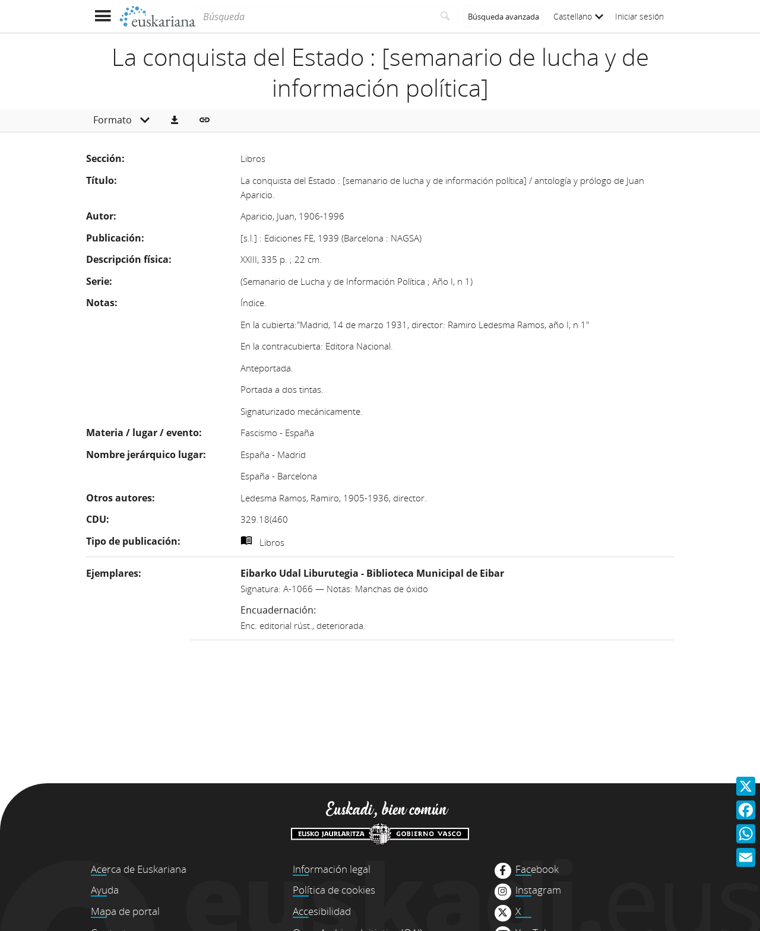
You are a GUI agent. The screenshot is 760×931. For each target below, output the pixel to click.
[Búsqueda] (314, 16)
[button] (174, 120)
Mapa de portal (125, 911)
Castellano (578, 16)
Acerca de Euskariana (138, 869)
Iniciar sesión (639, 16)
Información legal (331, 869)
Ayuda (105, 890)
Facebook (537, 869)
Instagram (538, 890)
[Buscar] (445, 16)
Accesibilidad (322, 911)
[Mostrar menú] (102, 16)
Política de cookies (334, 890)
